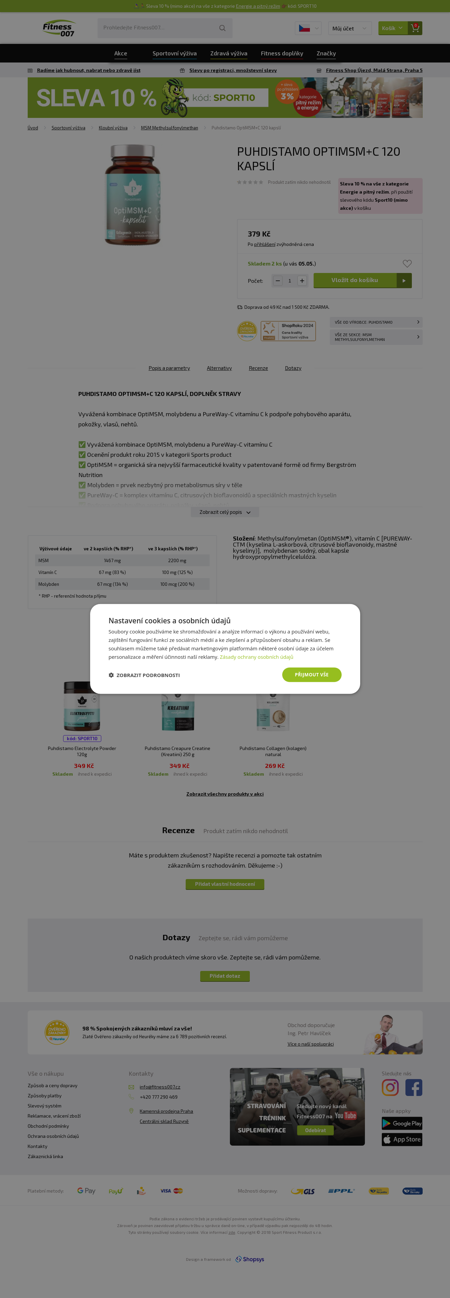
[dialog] (225, 649)
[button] (144, 675)
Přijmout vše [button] (311, 674)
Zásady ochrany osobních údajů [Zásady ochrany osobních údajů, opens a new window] (257, 656)
